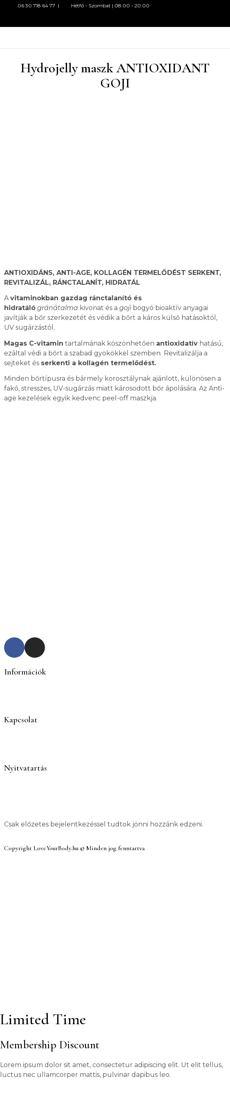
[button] (143, 38)
